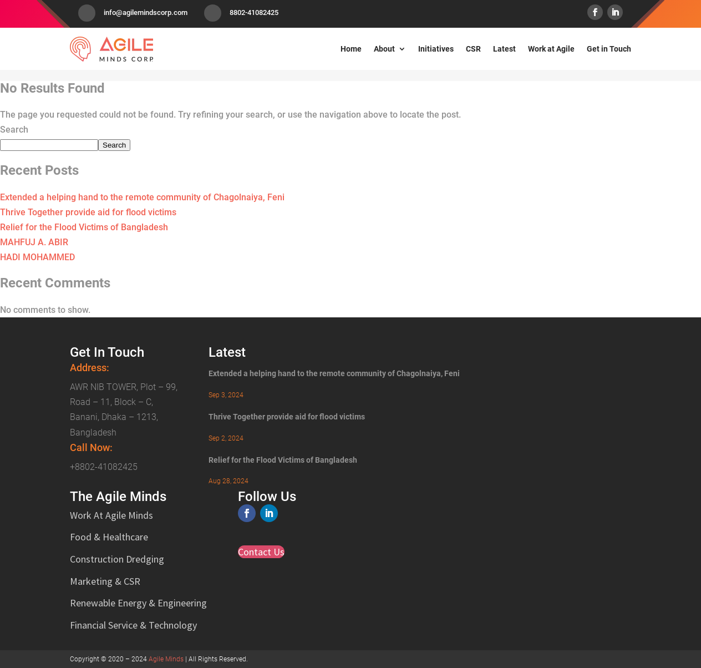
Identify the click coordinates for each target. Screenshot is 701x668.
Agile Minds (166, 659)
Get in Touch (609, 48)
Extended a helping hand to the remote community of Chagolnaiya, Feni (142, 197)
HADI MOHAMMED (37, 257)
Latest (504, 48)
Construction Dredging (117, 559)
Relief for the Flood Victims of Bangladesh (84, 227)
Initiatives (436, 48)
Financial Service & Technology (133, 625)
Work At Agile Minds (111, 515)
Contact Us (261, 551)
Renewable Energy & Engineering (138, 602)
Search (14, 129)
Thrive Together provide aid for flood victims (88, 212)
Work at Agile (551, 48)
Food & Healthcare (109, 536)
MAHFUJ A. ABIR (34, 242)
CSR (473, 48)
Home (351, 48)
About (384, 48)
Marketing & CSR (105, 581)
